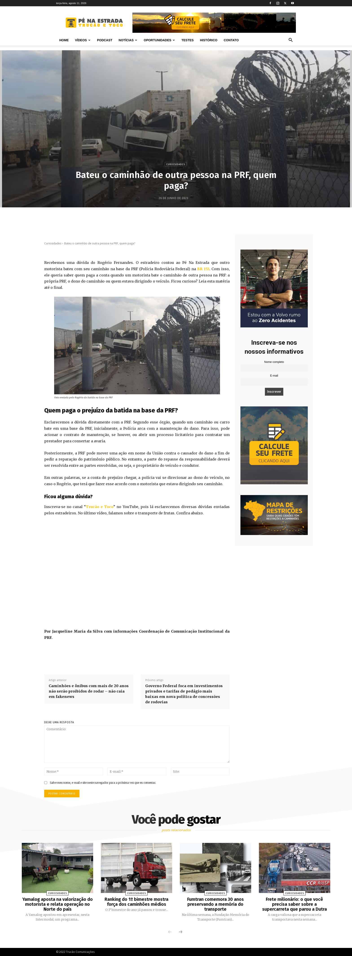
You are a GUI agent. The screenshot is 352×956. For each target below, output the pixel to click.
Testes (187, 40)
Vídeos (82, 40)
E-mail (274, 375)
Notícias (128, 40)
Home (64, 40)
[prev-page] (169, 932)
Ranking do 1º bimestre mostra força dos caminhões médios (136, 902)
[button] (290, 40)
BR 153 (203, 269)
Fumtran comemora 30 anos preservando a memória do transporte (215, 904)
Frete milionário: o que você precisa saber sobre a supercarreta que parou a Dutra (294, 904)
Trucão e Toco (99, 506)
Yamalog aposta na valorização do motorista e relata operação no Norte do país (57, 904)
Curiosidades (175, 164)
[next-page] (180, 932)
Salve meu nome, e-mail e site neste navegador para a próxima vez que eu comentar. (103, 782)
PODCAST (104, 40)
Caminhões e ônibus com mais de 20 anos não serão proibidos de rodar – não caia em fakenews (89, 691)
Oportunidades (159, 40)
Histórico (209, 40)
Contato (231, 40)
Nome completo (274, 362)
